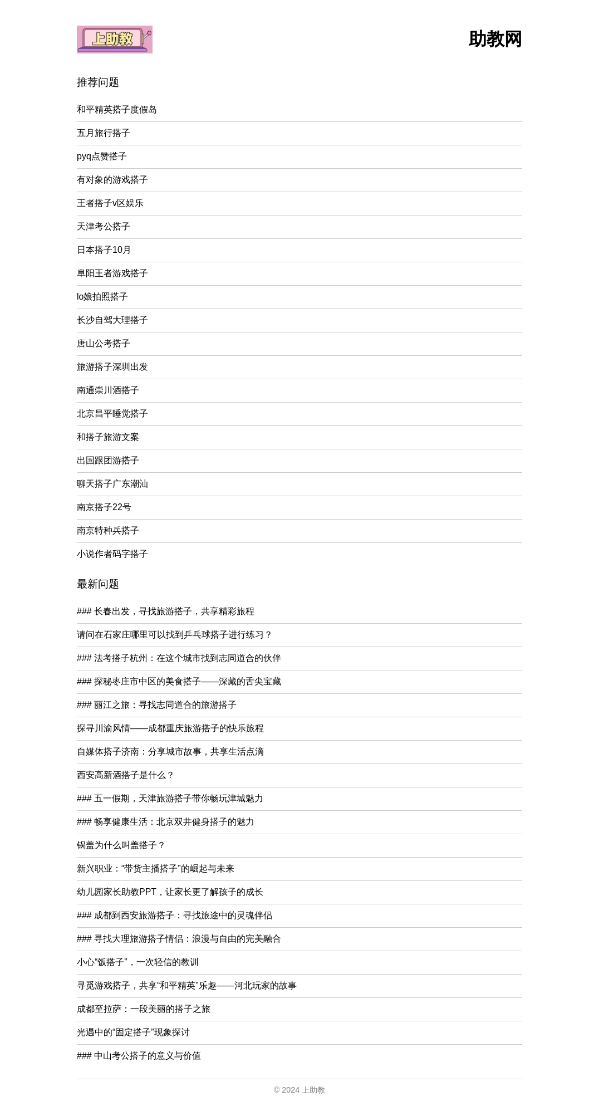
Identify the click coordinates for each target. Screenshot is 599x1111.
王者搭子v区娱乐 (110, 203)
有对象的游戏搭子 (112, 179)
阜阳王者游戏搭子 (112, 273)
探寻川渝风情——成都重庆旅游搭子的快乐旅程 (170, 728)
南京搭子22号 (104, 507)
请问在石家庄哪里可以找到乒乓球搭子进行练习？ (175, 634)
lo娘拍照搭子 (102, 296)
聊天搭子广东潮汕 (112, 483)
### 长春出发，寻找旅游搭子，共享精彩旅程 (165, 611)
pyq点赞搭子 (102, 156)
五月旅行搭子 (103, 133)
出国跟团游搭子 (108, 460)
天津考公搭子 (103, 226)
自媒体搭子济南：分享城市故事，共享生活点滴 (170, 751)
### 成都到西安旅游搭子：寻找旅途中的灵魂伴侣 (174, 915)
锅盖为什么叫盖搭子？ (121, 845)
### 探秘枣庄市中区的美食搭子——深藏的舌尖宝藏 (179, 681)
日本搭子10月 (104, 249)
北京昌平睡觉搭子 (112, 413)
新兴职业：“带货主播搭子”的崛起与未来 (155, 868)
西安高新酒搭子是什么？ (126, 775)
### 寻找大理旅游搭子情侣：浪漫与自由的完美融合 (179, 938)
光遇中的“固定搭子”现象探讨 (133, 1032)
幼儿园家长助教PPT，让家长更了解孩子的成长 (170, 892)
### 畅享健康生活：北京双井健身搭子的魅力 (165, 821)
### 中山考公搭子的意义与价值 (139, 1055)
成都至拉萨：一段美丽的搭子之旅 (143, 1009)
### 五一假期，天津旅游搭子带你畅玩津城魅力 (170, 798)
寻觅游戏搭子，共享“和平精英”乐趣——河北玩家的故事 (187, 985)
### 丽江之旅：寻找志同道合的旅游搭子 (157, 704)
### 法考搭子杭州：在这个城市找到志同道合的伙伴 (179, 658)
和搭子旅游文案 (108, 437)
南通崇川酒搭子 (108, 390)
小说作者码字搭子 (112, 554)
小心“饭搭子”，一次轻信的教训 (138, 962)
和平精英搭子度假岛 (117, 109)
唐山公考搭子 (103, 343)
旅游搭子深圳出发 (112, 366)
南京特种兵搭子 (108, 530)
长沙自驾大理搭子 (112, 320)
